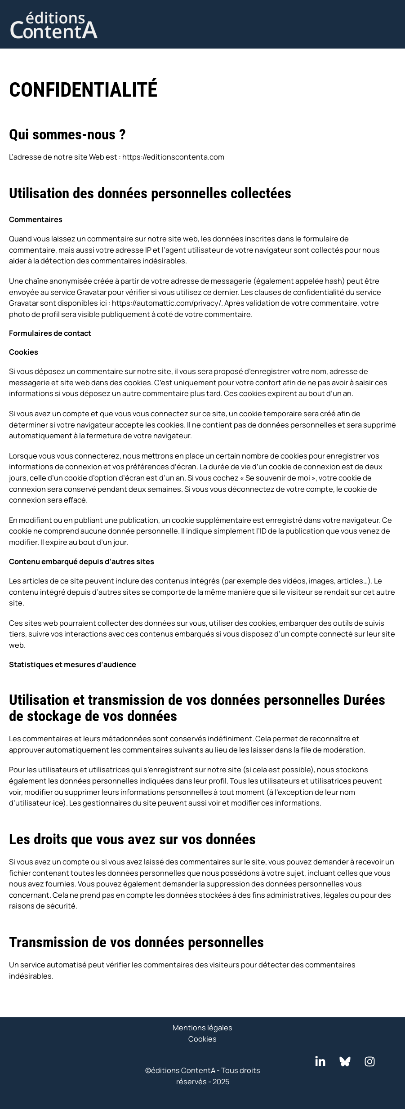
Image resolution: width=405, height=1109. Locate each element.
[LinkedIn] (320, 1061)
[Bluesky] (345, 1061)
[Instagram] (369, 1061)
